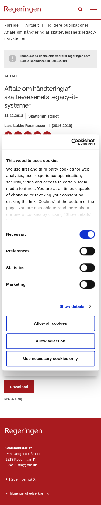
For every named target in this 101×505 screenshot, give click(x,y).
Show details (72, 306)
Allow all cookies (50, 323)
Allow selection (50, 341)
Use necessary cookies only (50, 358)
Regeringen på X (22, 479)
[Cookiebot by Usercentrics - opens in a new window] (72, 141)
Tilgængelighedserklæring (29, 493)
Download (19, 387)
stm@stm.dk (27, 465)
